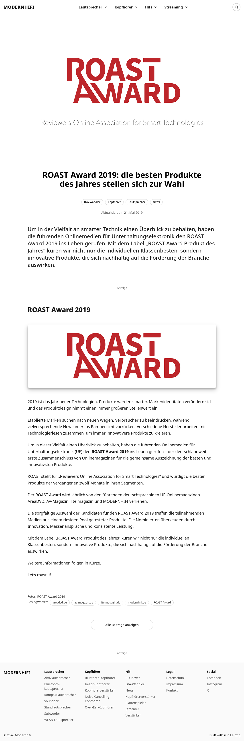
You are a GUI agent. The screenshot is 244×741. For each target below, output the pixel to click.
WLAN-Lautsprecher (58, 720)
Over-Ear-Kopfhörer (99, 707)
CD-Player (133, 678)
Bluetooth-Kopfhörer (100, 678)
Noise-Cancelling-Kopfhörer (97, 698)
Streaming (176, 7)
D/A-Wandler (135, 684)
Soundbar (51, 701)
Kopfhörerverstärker (100, 690)
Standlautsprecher (57, 707)
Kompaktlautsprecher (60, 695)
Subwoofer (52, 713)
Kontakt (172, 690)
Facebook (214, 678)
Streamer (132, 709)
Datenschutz (175, 678)
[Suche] (236, 7)
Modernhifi (19, 7)
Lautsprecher (93, 7)
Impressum (174, 684)
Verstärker (133, 715)
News (130, 690)
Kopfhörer (126, 7)
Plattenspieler (136, 703)
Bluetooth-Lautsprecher (54, 686)
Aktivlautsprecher (57, 678)
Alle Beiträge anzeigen (122, 625)
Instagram (214, 684)
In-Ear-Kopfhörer (97, 684)
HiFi (151, 7)
